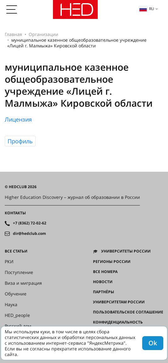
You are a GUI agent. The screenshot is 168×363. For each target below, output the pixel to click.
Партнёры (103, 292)
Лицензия (18, 119)
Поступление (19, 272)
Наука (11, 304)
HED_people (17, 315)
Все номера (105, 271)
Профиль (20, 141)
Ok (152, 343)
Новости (103, 281)
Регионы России (111, 261)
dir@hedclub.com (29, 233)
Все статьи (16, 251)
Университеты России (126, 251)
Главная (13, 34)
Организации (43, 34)
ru (146, 8)
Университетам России (119, 302)
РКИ (9, 262)
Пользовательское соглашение (128, 312)
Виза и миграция (23, 283)
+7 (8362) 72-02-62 (29, 223)
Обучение (15, 294)
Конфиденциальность (118, 322)
